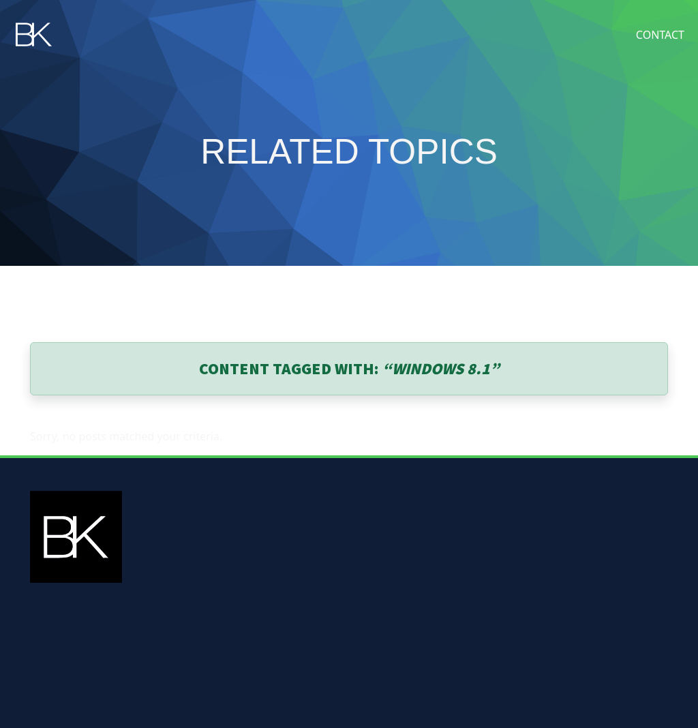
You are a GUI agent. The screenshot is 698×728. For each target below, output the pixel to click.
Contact (660, 34)
